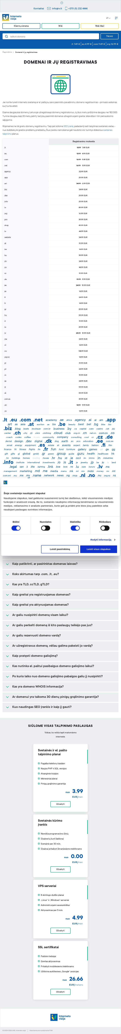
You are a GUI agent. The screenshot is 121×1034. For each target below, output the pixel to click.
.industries (108, 458)
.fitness (22, 449)
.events (66, 445)
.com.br (47, 429)
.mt (113, 471)
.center (7, 433)
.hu (60, 458)
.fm (38, 449)
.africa (69, 420)
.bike (103, 424)
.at (31, 425)
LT (108, 18)
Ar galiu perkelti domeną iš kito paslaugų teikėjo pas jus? (52, 625)
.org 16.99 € (112, 44)
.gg (113, 449)
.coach (9, 437)
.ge (107, 449)
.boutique (36, 429)
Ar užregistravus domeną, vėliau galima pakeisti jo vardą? (52, 646)
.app (111, 420)
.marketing (25, 471)
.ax (48, 424)
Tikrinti (109, 36)
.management (10, 471)
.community (48, 437)
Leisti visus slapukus (98, 549)
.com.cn (103, 433)
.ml (77, 471)
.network (49, 475)
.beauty (71, 424)
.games (93, 449)
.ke (97, 462)
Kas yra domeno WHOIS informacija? (38, 687)
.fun (53, 449)
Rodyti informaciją (100, 539)
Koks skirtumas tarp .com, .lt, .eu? (35, 574)
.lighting (41, 467)
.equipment (30, 445)
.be (62, 425)
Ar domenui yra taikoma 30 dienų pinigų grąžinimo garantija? (55, 697)
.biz (8, 429)
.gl (18, 454)
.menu (63, 471)
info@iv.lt (57, 8)
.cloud (57, 433)
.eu (13, 420)
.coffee (27, 437)
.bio (109, 424)
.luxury (91, 467)
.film (110, 445)
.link (50, 467)
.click (37, 433)
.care (91, 429)
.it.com (36, 437)
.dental (8, 441)
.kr (102, 462)
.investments (48, 462)
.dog (56, 441)
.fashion (95, 445)
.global (26, 453)
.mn (83, 471)
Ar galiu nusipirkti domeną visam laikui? (40, 615)
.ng (68, 475)
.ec (72, 441)
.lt (5, 420)
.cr (92, 437)
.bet (88, 424)
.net (38, 420)
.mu (15, 476)
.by (69, 429)
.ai (89, 420)
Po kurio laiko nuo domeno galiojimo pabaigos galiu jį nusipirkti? (57, 676)
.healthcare (102, 454)
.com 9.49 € (99, 44)
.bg (96, 424)
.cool (86, 437)
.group (61, 454)
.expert (76, 445)
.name (36, 476)
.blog (17, 429)
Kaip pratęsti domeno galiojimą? (35, 656)
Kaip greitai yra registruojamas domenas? (41, 595)
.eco (78, 441)
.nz (114, 475)
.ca (75, 429)
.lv (100, 467)
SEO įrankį (68, 126)
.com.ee (109, 441)
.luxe (83, 467)
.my (28, 475)
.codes (18, 437)
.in (98, 458)
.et (58, 445)
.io (58, 462)
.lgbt (21, 467)
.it (70, 463)
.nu (99, 475)
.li (27, 467)
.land (113, 462)
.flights (32, 449)
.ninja (74, 476)
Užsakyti (60, 804)
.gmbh (36, 454)
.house (45, 458)
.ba (54, 424)
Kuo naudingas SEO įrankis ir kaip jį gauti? (42, 707)
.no (91, 476)
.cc (113, 429)
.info (8, 463)
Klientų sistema (21, 26)
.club (68, 433)
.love (65, 467)
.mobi (90, 471)
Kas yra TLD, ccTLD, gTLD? (30, 584)
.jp (92, 462)
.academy (51, 420)
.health (91, 453)
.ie (71, 458)
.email (9, 445)
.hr (53, 458)
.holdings (15, 458)
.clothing (46, 433)
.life (32, 467)
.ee (99, 441)
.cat (107, 429)
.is (64, 462)
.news (60, 475)
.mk (71, 471)
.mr (107, 471)
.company (62, 437)
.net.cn (92, 433)
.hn (7, 458)
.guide (71, 454)
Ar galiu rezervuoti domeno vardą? (36, 636)
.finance (8, 449)
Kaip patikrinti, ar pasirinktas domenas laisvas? (45, 564)
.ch (17, 433)
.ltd (71, 467)
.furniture (70, 449)
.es (41, 445)
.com (25, 420)
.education (88, 441)
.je (77, 462)
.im (84, 458)
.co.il (78, 458)
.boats (26, 429)
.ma (107, 467)
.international (33, 462)
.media (54, 471)
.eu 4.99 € (87, 44)
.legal (13, 467)
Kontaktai (39, 8)
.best (81, 424)
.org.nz (107, 476)
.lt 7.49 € (75, 44)
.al (95, 420)
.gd (101, 449)
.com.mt (7, 476)
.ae (61, 420)
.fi (103, 445)
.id (65, 458)
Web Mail (99, 26)
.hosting (36, 458)
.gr (43, 454)
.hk (112, 453)
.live (58, 467)
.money (100, 471)
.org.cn (76, 433)
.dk (48, 441)
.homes (26, 458)
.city (25, 433)
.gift (6, 454)
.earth (64, 441)
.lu (77, 467)
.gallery (82, 449)
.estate (51, 445)
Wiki (60, 26)
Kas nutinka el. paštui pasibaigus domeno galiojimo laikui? (53, 666)
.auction (40, 424)
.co (112, 433)
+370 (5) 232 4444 (77, 8)
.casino (99, 429)
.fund (61, 449)
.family (86, 445)
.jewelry (84, 462)
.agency (80, 420)
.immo (92, 458)
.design (18, 441)
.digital (38, 441)
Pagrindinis (7, 52)
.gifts (12, 454)
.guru (80, 454)
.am (101, 420)
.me (44, 471)
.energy (18, 445)
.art (9, 424)
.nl (82, 476)
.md (37, 471)
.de (109, 437)
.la (108, 462)
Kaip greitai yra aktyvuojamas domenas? (40, 605)
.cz (99, 437)
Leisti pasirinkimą (60, 549)
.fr (45, 449)
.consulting (76, 437)
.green (51, 454)
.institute (20, 462)
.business (58, 429)
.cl (31, 433)
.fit (15, 449)
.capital (82, 429)
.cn (85, 433)
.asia (22, 424)
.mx (21, 475)
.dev (29, 441)
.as (16, 424)
